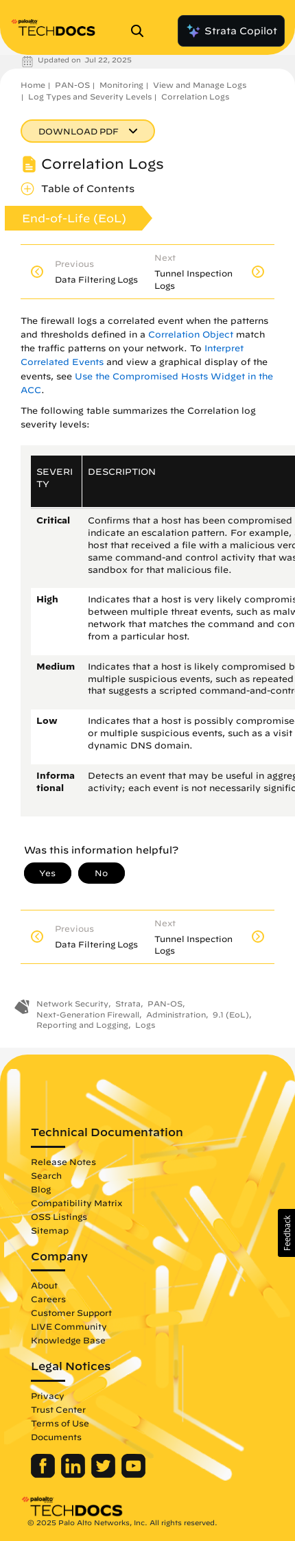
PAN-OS (72, 84)
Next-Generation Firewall (87, 1014)
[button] (286, 1233)
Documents (56, 1437)
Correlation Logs (195, 96)
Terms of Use (60, 1423)
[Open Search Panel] (141, 31)
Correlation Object (190, 334)
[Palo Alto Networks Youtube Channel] (133, 1474)
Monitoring (121, 84)
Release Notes (63, 1161)
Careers (48, 1299)
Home (33, 84)
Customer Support (71, 1312)
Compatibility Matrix (76, 1203)
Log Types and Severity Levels (90, 96)
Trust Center (58, 1409)
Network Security (72, 1003)
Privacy (47, 1395)
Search (46, 1175)
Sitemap (50, 1230)
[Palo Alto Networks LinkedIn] (74, 1474)
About (44, 1285)
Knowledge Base (68, 1340)
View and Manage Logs (199, 84)
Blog (41, 1189)
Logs (145, 1024)
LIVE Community (69, 1326)
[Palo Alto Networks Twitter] (104, 1474)
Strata (128, 1003)
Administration (176, 1014)
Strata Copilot (231, 31)
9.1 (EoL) (231, 1014)
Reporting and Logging (82, 1024)
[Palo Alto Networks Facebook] (44, 1474)
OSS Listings (59, 1216)
